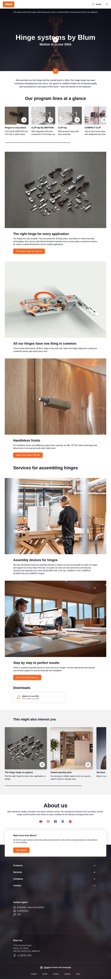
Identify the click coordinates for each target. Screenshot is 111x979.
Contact (34, 974)
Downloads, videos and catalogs (30, 907)
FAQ (19, 914)
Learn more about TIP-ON (28, 457)
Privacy (56, 974)
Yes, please (21, 850)
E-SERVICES (23, 911)
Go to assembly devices (27, 680)
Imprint (44, 974)
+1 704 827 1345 (24, 955)
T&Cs (78, 974)
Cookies (67, 974)
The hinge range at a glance (29, 254)
